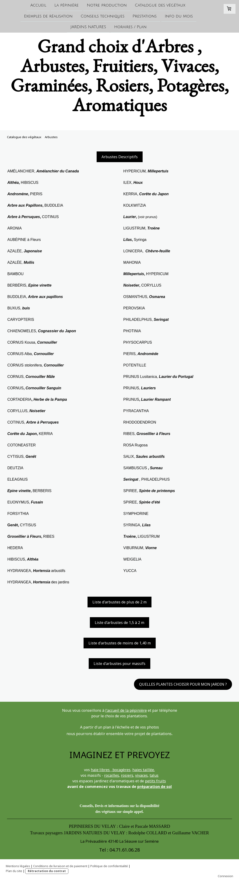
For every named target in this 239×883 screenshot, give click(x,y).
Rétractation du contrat (47, 871)
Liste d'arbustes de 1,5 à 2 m (119, 622)
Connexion (225, 876)
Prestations (145, 16)
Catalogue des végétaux (160, 5)
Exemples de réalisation (48, 16)
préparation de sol (154, 786)
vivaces (141, 775)
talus (154, 775)
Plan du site (14, 871)
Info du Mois (179, 16)
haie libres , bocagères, (111, 769)
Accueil (38, 5)
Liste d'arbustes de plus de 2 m (119, 602)
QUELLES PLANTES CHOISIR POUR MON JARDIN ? (183, 684)
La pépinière (66, 5)
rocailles (111, 775)
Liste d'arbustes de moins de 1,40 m (119, 643)
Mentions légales (18, 866)
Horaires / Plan (130, 28)
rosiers (127, 775)
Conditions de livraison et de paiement (60, 866)
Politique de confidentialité (109, 866)
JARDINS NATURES (88, 28)
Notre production (107, 5)
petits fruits (155, 781)
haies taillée (143, 769)
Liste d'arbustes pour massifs (119, 663)
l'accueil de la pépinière (126, 710)
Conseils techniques (102, 16)
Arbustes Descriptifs (120, 156)
